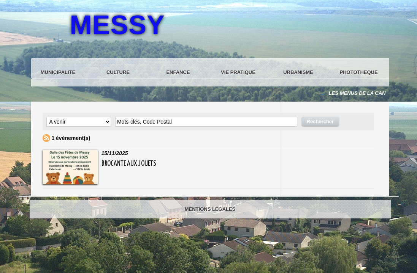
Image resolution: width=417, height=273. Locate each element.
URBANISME (298, 72)
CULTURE (118, 72)
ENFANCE (178, 72)
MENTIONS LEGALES (210, 209)
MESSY (117, 25)
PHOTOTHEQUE (359, 72)
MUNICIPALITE (58, 72)
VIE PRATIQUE (238, 72)
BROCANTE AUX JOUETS (128, 163)
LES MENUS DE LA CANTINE (363, 93)
